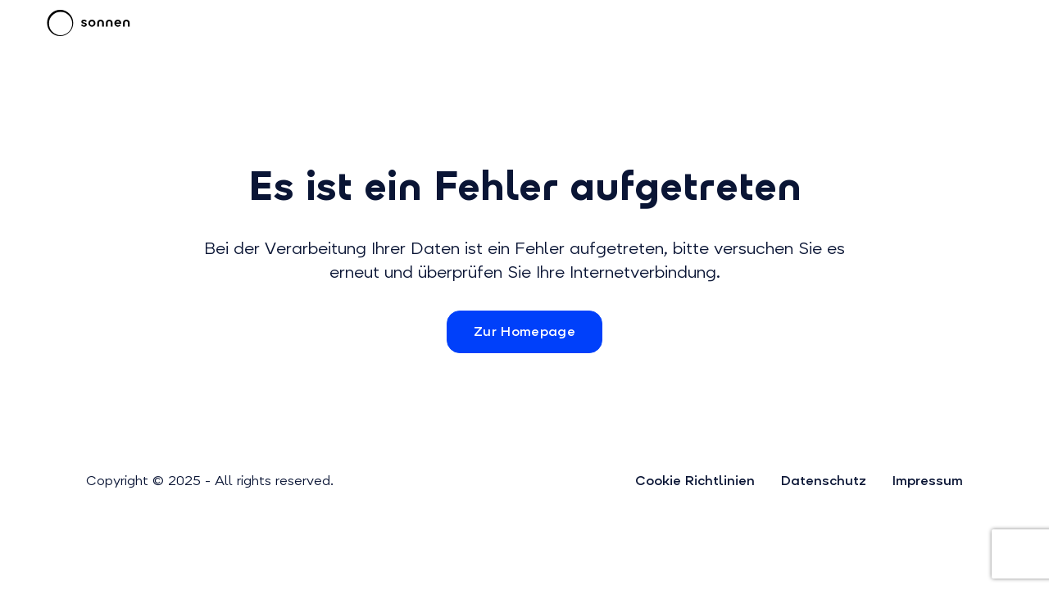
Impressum (927, 480)
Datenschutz (823, 480)
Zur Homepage (524, 331)
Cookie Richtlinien (695, 480)
